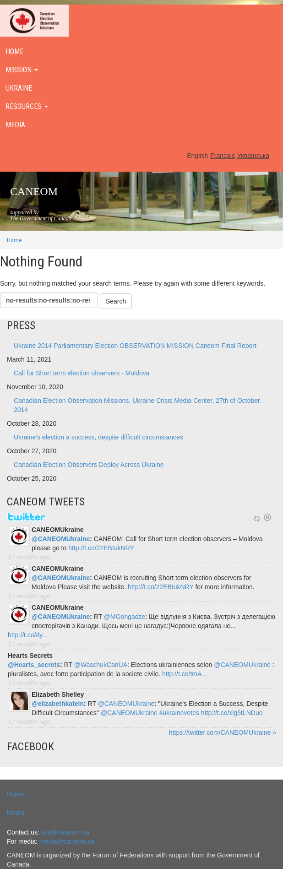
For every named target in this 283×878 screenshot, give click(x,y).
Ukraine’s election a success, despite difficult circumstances (98, 437)
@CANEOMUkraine (61, 538)
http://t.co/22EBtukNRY (101, 548)
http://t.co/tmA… (185, 673)
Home (14, 240)
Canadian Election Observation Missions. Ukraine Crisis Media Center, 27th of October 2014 (137, 405)
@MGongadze (124, 616)
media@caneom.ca (67, 841)
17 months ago (29, 557)
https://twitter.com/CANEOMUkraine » (222, 732)
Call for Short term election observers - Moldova (81, 373)
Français (222, 155)
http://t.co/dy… (28, 635)
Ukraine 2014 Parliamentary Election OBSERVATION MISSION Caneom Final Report (135, 345)
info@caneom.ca (65, 832)
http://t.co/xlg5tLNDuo (232, 712)
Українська (253, 155)
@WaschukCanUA (100, 664)
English (197, 155)
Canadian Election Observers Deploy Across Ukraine (89, 464)
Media (15, 812)
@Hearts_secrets (34, 664)
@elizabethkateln (58, 703)
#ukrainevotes (179, 712)
